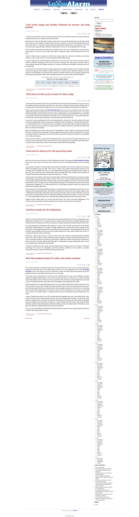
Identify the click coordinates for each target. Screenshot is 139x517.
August (99, 236)
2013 (96, 457)
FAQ (87, 9)
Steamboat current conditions (103, 36)
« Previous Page (28, 318)
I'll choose (75, 82)
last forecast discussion (53, 110)
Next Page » (87, 318)
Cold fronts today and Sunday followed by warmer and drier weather (57, 26)
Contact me (100, 86)
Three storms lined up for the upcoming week (49, 151)
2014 (96, 438)
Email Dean (104, 177)
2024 (96, 248)
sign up (71, 86)
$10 (49, 82)
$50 (60, 82)
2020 (96, 324)
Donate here (104, 63)
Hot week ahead (99, 467)
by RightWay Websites (69, 515)
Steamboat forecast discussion (45, 89)
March (99, 224)
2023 (96, 267)
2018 (96, 362)
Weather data (67, 9)
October (99, 233)
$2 (37, 82)
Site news (98, 33)
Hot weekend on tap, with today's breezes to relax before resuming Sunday (104, 498)
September (100, 234)
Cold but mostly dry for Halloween (43, 210)
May (98, 221)
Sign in (73, 13)
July (98, 218)
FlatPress (75, 510)
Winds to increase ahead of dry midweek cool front (103, 495)
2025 (96, 229)
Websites (101, 9)
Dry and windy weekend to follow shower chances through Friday (104, 477)
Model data (79, 9)
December (100, 230)
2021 (96, 305)
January (99, 226)
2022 (96, 286)
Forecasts (37, 9)
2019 (96, 343)
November (100, 231)
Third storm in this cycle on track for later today (50, 94)
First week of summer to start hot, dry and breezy (103, 480)
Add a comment (30, 90)
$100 (66, 82)
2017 (96, 381)
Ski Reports (47, 9)
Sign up (64, 13)
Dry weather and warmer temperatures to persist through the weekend (104, 491)
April (98, 222)
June (98, 219)
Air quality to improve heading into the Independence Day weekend (103, 470)
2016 (96, 400)
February (99, 225)
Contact (93, 9)
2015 (96, 419)
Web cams (56, 9)
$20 (54, 82)
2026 (96, 217)
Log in (96, 504)
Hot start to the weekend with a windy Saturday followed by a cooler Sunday (104, 484)
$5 (43, 82)
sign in (53, 86)
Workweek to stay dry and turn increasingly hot (103, 488)
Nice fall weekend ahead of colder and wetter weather (53, 258)
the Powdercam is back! (82, 160)
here (96, 70)
